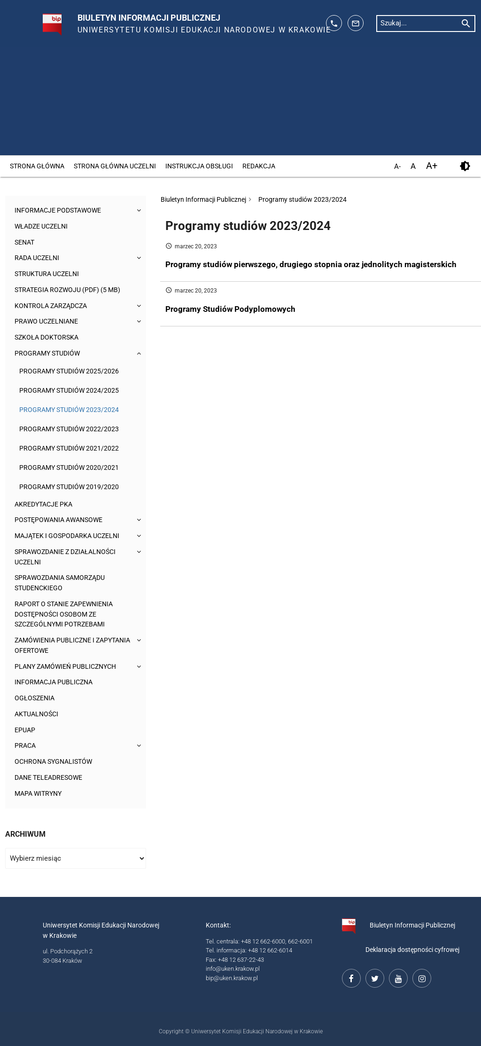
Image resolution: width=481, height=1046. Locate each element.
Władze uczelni (44, 226)
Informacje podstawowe (61, 210)
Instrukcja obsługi (199, 166)
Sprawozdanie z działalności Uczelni (69, 557)
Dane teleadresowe (52, 778)
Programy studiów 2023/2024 (69, 409)
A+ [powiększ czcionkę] (431, 165)
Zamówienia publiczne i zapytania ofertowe (58, 645)
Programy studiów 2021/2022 (69, 448)
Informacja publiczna (56, 682)
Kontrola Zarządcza (54, 306)
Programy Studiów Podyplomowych (230, 309)
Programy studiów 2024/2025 (69, 390)
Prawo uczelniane (49, 321)
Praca (26, 746)
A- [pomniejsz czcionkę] (397, 167)
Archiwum (25, 834)
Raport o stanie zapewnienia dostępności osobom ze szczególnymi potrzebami (68, 614)
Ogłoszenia (36, 698)
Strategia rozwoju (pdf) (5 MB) (71, 290)
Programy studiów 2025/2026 (69, 371)
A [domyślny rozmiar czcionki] (413, 166)
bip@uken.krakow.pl (232, 978)
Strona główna (37, 166)
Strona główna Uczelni (115, 166)
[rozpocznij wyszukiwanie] (466, 23)
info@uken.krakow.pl (233, 968)
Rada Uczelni (39, 258)
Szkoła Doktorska (48, 337)
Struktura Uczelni (50, 274)
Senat (26, 242)
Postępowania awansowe (62, 520)
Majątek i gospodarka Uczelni (71, 536)
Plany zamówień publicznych (69, 667)
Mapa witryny (40, 794)
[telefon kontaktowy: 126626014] (334, 23)
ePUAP (26, 730)
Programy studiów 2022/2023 (69, 429)
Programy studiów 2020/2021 (69, 467)
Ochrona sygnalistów (56, 762)
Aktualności (38, 714)
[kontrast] (465, 166)
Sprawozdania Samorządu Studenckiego (63, 583)
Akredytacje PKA (46, 504)
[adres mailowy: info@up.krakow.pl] (356, 23)
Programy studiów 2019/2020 (69, 487)
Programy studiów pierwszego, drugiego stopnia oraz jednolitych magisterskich (311, 264)
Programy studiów (49, 353)
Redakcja (258, 166)
